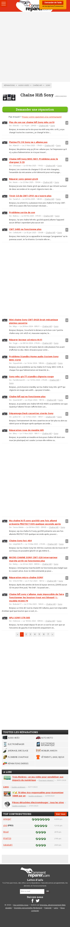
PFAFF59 (7, 838)
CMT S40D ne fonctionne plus (25, 229)
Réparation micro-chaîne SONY (26, 577)
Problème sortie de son (22, 212)
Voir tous (60, 814)
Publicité (47, 908)
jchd (5, 825)
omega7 (7, 819)
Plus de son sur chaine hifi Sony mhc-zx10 (31, 122)
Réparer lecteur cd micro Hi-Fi (25, 339)
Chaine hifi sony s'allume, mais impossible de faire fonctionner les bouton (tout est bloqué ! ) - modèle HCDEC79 (36, 597)
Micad (6, 831)
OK (47, 891)
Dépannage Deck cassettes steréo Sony (31, 413)
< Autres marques (61, 96)
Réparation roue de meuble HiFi (26, 430)
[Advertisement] (35, 47)
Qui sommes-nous (20, 905)
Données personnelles (23, 908)
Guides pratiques (18, 787)
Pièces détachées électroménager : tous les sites (38, 802)
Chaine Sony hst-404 (20, 540)
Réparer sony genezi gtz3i (23, 178)
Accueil (35, 6)
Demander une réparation (35, 109)
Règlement (37, 908)
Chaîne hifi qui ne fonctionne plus (27, 396)
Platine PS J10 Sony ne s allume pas (28, 142)
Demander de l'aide (53, 2)
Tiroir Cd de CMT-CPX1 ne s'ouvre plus (30, 195)
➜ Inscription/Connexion (52, 6)
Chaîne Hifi (43, 125)
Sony (52, 125)
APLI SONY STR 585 (19, 617)
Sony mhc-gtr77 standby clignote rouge (31, 376)
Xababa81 (8, 844)
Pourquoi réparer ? (46, 780)
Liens (6, 786)
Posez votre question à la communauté (42, 116)
